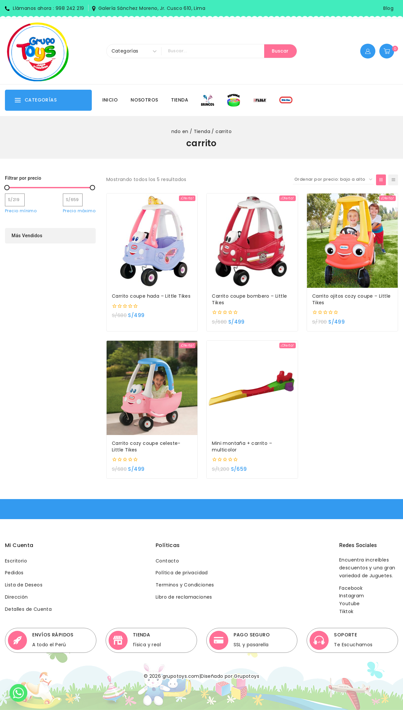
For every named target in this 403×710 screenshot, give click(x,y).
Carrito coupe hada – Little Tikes (151, 296)
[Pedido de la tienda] (333, 179)
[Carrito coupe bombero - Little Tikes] (252, 241)
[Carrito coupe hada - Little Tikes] (152, 241)
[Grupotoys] (38, 51)
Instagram (351, 595)
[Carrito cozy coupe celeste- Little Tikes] (152, 388)
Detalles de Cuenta (28, 609)
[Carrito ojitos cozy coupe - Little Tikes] (352, 241)
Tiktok (346, 611)
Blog (388, 8)
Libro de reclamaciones (184, 597)
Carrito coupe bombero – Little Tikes (249, 299)
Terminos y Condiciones (185, 585)
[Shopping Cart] (388, 51)
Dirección (16, 597)
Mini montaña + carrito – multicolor (242, 446)
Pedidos (14, 572)
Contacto (167, 561)
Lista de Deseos (23, 585)
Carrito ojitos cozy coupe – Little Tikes (351, 299)
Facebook (351, 588)
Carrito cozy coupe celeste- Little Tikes (146, 446)
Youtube (349, 603)
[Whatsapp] (18, 693)
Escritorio (16, 561)
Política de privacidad (182, 572)
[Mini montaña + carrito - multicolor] (252, 388)
